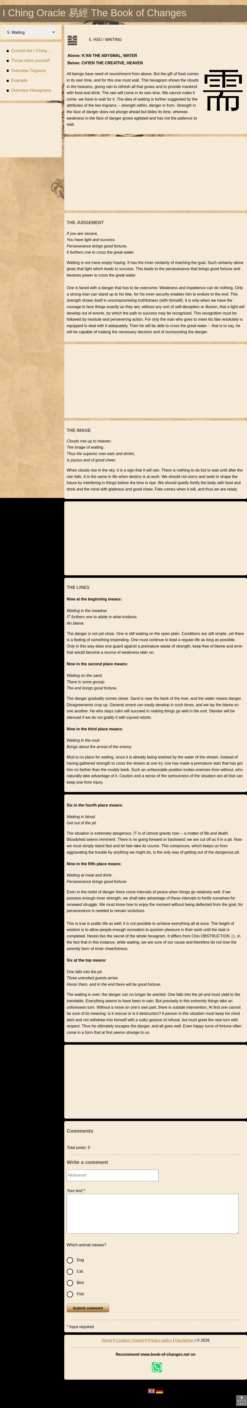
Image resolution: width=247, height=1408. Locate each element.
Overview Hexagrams (28, 91)
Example (16, 81)
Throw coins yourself (28, 61)
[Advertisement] (30, 130)
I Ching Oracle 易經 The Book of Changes (94, 14)
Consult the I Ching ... (28, 51)
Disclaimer (184, 1340)
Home (107, 1340)
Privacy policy (160, 1340)
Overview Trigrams (26, 71)
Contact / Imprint (129, 1340)
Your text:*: (76, 1191)
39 (233, 936)
